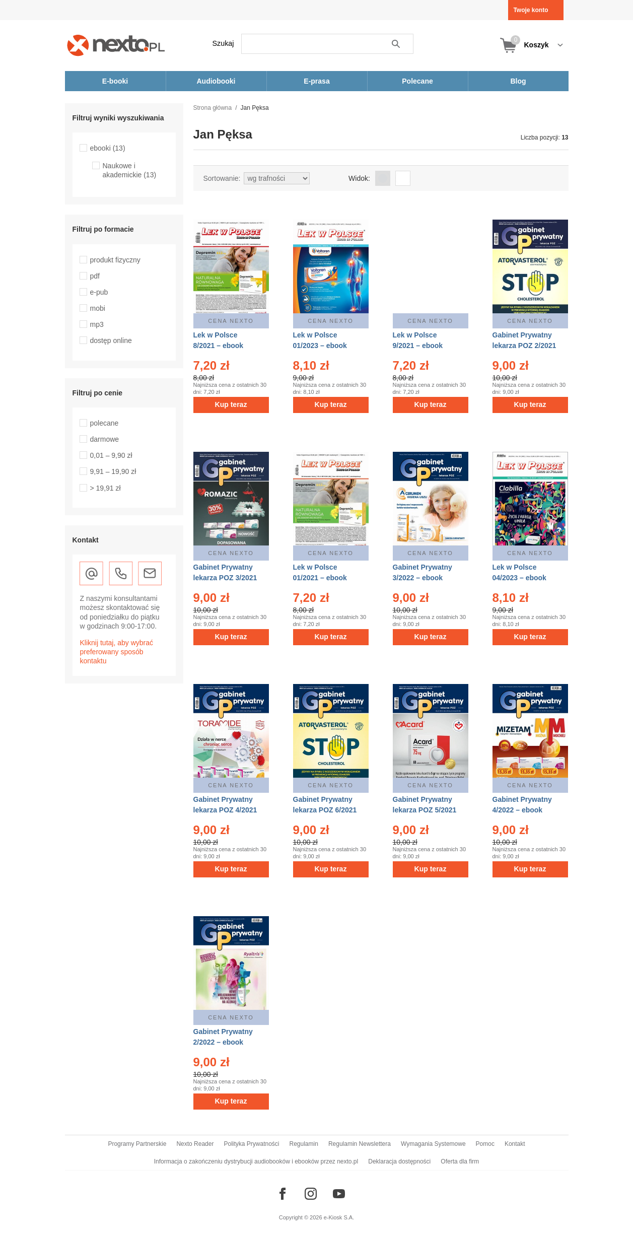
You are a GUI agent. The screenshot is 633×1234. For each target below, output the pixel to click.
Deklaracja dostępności (399, 1161)
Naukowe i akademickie (130, 170)
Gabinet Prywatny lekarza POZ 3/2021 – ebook (225, 577)
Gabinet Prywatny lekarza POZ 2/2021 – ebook (524, 345)
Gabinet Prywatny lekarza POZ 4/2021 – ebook (225, 810)
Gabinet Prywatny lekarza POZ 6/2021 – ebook (325, 810)
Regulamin (304, 1143)
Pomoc (485, 1143)
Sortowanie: (222, 178)
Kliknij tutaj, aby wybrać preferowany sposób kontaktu (117, 652)
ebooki (107, 148)
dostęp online (111, 340)
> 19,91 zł (105, 488)
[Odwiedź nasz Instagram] (311, 1194)
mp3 (97, 324)
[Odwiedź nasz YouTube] (339, 1194)
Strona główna (212, 107)
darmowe (104, 439)
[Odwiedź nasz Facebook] (282, 1194)
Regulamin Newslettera (359, 1143)
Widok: (359, 178)
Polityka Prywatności (251, 1143)
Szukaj (223, 43)
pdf (95, 276)
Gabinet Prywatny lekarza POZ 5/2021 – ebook (425, 810)
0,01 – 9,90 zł (111, 455)
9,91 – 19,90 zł (113, 471)
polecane (104, 423)
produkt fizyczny (115, 260)
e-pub (99, 292)
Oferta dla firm (460, 1161)
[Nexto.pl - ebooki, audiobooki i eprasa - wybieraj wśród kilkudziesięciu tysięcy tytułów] (116, 45)
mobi (97, 308)
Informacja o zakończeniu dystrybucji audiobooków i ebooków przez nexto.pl (256, 1161)
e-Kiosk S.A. (339, 1217)
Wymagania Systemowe (433, 1143)
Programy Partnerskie (137, 1143)
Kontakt (515, 1143)
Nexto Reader (195, 1143)
